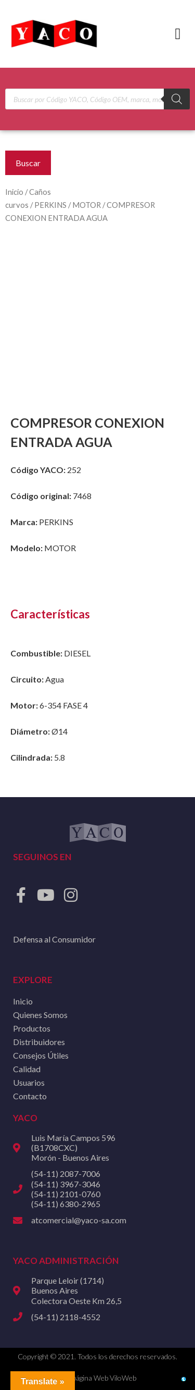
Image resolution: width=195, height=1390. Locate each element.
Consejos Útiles (41, 1055)
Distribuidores (39, 1042)
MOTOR (86, 204)
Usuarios (29, 1082)
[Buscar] (177, 99)
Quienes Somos (40, 1015)
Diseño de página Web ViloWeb (87, 1377)
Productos (31, 1028)
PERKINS (50, 204)
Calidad (27, 1069)
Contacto (30, 1096)
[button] (178, 34)
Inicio (14, 191)
